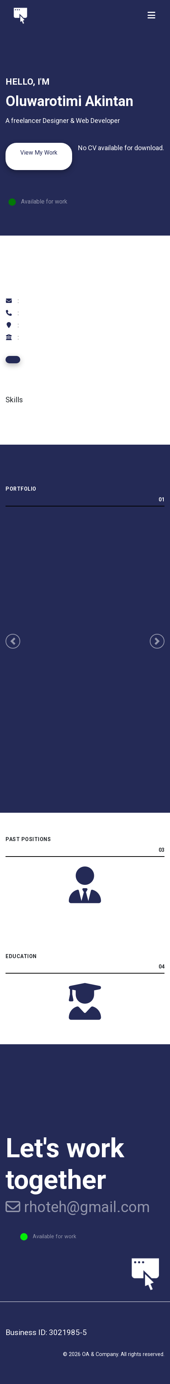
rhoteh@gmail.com (78, 1207)
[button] (13, 641)
